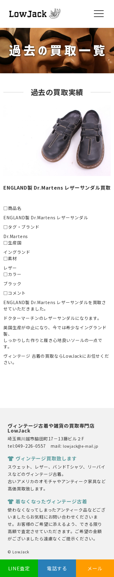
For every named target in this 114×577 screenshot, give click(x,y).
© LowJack (18, 551)
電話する (57, 568)
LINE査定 (19, 568)
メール (94, 568)
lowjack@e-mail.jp (80, 446)
